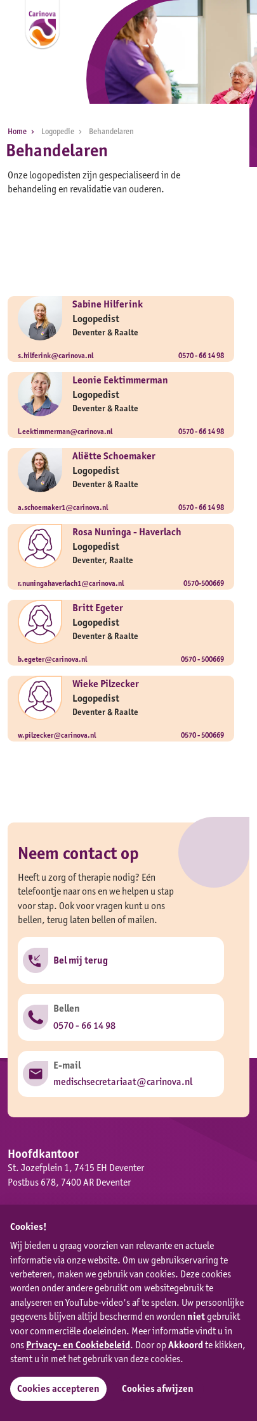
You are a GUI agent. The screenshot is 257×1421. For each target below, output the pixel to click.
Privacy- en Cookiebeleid (78, 1345)
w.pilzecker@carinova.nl (57, 735)
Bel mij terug (80, 960)
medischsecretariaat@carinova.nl (122, 1082)
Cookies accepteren (58, 1388)
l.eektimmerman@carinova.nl (65, 431)
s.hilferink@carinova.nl (55, 355)
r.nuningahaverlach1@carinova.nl (71, 583)
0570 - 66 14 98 (201, 355)
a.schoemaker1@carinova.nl (63, 507)
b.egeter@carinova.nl (52, 659)
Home (23, 131)
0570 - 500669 (202, 659)
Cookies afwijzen (158, 1388)
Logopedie (63, 131)
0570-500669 (203, 583)
